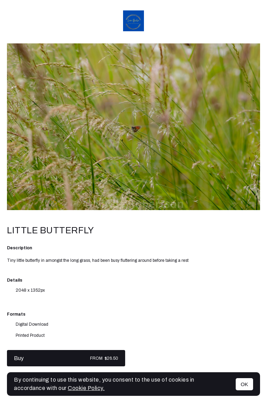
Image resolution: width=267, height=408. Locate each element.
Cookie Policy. (86, 388)
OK (244, 384)
